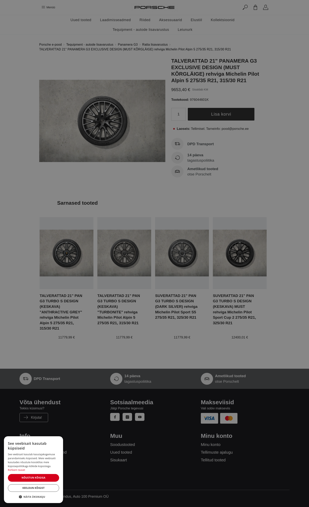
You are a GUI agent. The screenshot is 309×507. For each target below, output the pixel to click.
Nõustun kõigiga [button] (33, 477)
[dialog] (33, 469)
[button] (33, 496)
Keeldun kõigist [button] (33, 488)
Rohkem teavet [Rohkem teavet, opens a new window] (16, 470)
